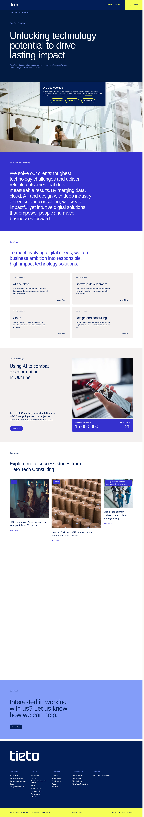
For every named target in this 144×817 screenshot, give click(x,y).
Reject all (72, 100)
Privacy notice (14, 812)
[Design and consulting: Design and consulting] (102, 322)
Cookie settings (45, 812)
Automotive (35, 775)
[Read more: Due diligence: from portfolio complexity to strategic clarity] (118, 510)
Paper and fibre (36, 791)
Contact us (118, 5)
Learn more (16, 428)
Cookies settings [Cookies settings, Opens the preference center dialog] (88, 100)
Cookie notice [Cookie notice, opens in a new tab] (88, 95)
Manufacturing (36, 788)
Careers (54, 784)
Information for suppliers (102, 775)
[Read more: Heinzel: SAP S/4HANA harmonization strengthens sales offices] (76, 510)
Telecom (34, 797)
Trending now (56, 781)
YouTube (130, 812)
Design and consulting (17, 787)
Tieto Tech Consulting (80, 784)
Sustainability (56, 778)
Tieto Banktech (77, 775)
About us (55, 775)
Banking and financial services (38, 782)
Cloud (12, 784)
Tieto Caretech (77, 778)
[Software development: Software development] (102, 289)
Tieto (11, 12)
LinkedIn (114, 812)
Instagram (122, 812)
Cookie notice (34, 812)
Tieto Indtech (77, 781)
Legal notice (24, 812)
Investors (55, 787)
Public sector (35, 794)
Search (109, 5)
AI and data (14, 775)
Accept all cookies (57, 100)
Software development (18, 781)
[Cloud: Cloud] (40, 322)
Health (33, 785)
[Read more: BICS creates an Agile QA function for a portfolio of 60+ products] (29, 510)
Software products (16, 778)
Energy (33, 778)
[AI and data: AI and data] (40, 289)
